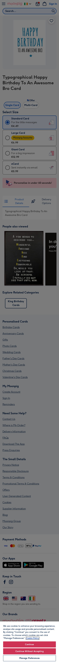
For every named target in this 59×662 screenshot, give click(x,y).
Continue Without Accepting (29, 651)
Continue (29, 644)
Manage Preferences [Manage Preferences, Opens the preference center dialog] (29, 658)
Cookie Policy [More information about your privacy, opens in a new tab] (32, 638)
